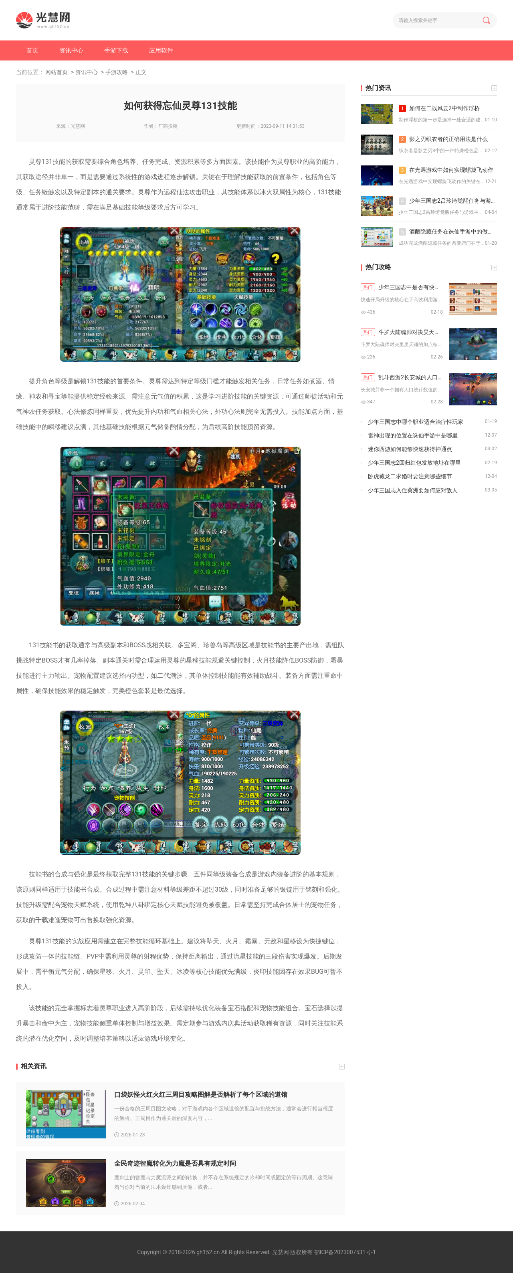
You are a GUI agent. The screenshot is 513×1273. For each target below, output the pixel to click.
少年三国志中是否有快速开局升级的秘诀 (402, 287)
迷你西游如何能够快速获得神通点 (410, 449)
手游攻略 (116, 72)
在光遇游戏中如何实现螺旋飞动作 (446, 170)
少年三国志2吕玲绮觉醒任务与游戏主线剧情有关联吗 (448, 201)
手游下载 (116, 50)
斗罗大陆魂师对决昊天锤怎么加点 (402, 332)
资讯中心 (71, 50)
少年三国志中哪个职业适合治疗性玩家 (415, 422)
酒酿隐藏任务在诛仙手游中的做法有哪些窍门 (448, 232)
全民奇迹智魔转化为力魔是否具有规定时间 (175, 1163)
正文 (141, 72)
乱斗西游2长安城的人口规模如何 (402, 377)
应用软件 (161, 50)
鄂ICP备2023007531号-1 (345, 1252)
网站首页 (56, 72)
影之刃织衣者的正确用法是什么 (443, 139)
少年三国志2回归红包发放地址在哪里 (414, 462)
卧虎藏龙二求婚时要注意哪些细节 (410, 476)
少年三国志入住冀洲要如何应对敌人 (413, 490)
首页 (32, 50)
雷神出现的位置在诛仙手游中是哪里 (413, 435)
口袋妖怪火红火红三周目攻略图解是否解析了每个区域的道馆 (200, 1094)
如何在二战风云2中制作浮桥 (439, 108)
